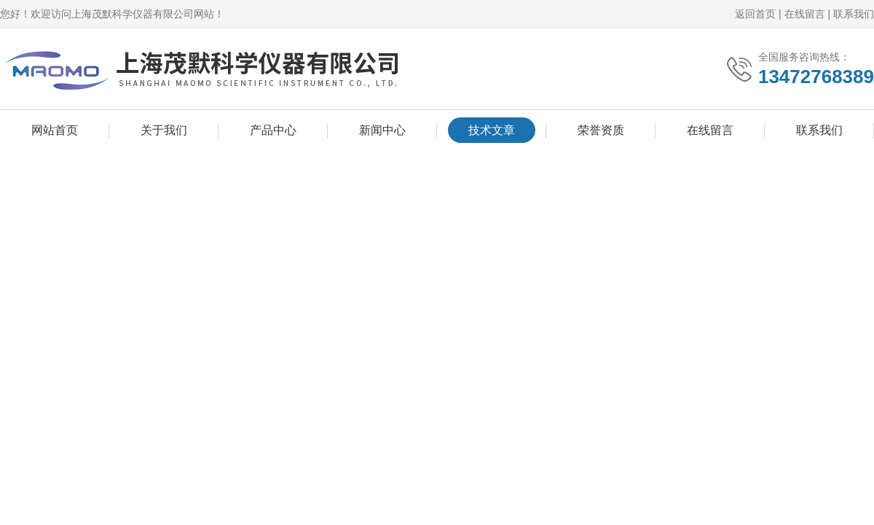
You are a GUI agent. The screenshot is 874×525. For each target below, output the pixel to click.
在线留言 (804, 14)
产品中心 (273, 130)
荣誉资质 (601, 130)
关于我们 (164, 130)
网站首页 (54, 130)
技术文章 (491, 130)
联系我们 (853, 14)
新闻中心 (382, 130)
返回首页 (755, 14)
